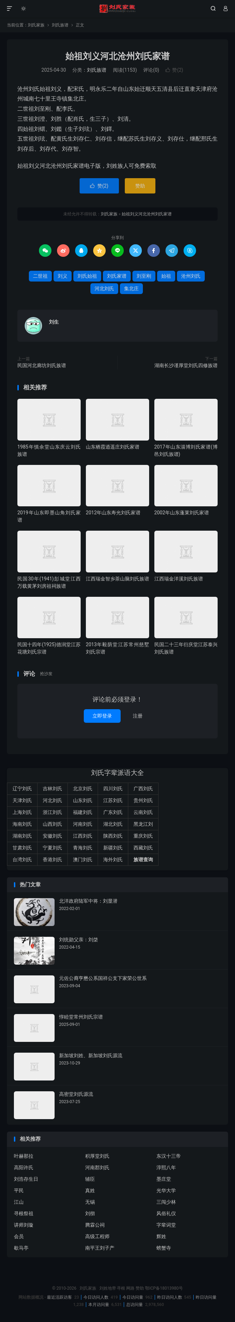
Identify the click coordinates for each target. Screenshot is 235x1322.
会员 (19, 1236)
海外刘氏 (113, 859)
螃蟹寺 (163, 1248)
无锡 (90, 1202)
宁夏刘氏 (52, 847)
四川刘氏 (113, 788)
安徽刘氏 (52, 836)
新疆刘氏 (113, 847)
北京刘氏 (82, 788)
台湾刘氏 (22, 859)
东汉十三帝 (168, 1156)
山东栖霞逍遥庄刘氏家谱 (112, 447)
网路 (130, 1288)
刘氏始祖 (87, 276)
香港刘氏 (52, 859)
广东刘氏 (113, 812)
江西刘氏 (82, 836)
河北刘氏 (104, 288)
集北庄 (131, 288)
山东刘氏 (82, 800)
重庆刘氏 (143, 836)
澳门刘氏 (82, 859)
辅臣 (90, 1179)
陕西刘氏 (113, 836)
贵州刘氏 (143, 800)
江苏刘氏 (113, 800)
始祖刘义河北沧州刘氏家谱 (117, 56)
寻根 (121, 1288)
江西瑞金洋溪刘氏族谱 (178, 578)
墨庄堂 (163, 1179)
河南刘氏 (82, 824)
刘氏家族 (117, 9)
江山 (19, 1202)
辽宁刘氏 (22, 788)
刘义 (62, 276)
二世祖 (40, 276)
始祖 (166, 276)
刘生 (54, 322)
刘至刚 (144, 276)
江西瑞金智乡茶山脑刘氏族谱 (117, 578)
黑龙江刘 (143, 824)
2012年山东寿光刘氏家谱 (113, 512)
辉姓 (161, 1236)
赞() (174, 70)
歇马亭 (21, 1248)
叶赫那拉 (23, 1156)
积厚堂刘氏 (97, 1156)
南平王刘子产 (99, 1248)
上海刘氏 (22, 812)
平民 (19, 1190)
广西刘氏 (143, 788)
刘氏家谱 (117, 276)
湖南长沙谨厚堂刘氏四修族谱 (186, 365)
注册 (138, 716)
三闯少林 (166, 1202)
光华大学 (166, 1190)
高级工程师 (97, 1236)
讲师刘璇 (23, 1225)
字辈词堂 (166, 1225)
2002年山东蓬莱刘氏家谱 (181, 512)
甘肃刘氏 (22, 847)
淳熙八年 (166, 1167)
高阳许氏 (23, 1167)
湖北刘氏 (113, 824)
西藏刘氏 (143, 847)
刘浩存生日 (26, 1179)
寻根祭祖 (23, 1213)
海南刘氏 (22, 824)
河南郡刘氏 (97, 1167)
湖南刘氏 (22, 836)
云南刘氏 (143, 812)
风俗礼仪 (166, 1213)
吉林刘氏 (52, 788)
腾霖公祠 (95, 1225)
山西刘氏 (52, 824)
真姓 (90, 1190)
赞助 (140, 186)
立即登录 (102, 716)
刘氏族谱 (60, 25)
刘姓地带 (107, 1288)
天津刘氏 (22, 800)
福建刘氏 (82, 812)
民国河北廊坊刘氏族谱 (41, 365)
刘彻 (90, 1213)
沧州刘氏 (191, 276)
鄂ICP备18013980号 (164, 1288)
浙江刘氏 (52, 812)
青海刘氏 (82, 847)
